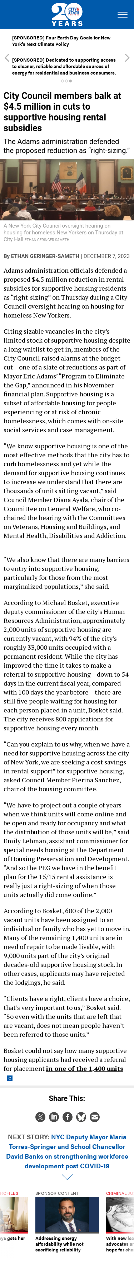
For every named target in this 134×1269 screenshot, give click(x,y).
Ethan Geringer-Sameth (45, 256)
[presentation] (7, 1224)
